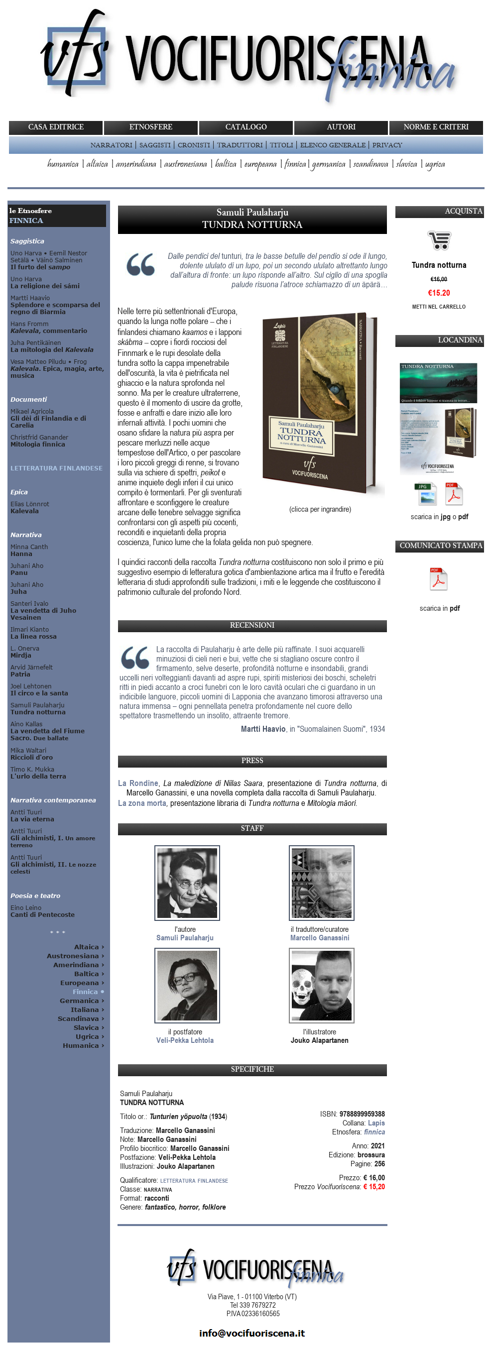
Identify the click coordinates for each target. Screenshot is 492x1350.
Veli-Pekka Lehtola (185, 1040)
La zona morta (142, 802)
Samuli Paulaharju (185, 937)
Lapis (376, 1122)
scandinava (371, 164)
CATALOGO (246, 127)
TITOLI (281, 144)
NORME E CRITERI (436, 127)
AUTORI (341, 127)
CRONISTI (194, 144)
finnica (295, 164)
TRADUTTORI (240, 144)
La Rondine (138, 783)
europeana (261, 164)
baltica (226, 164)
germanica (329, 164)
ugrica (435, 164)
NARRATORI (111, 144)
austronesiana (185, 164)
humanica (63, 164)
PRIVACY (387, 144)
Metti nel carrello (439, 306)
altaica (97, 164)
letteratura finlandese (194, 1180)
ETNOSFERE (150, 127)
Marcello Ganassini (320, 937)
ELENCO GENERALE (333, 144)
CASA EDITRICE (56, 127)
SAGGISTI (155, 144)
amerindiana (136, 164)
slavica (406, 164)
